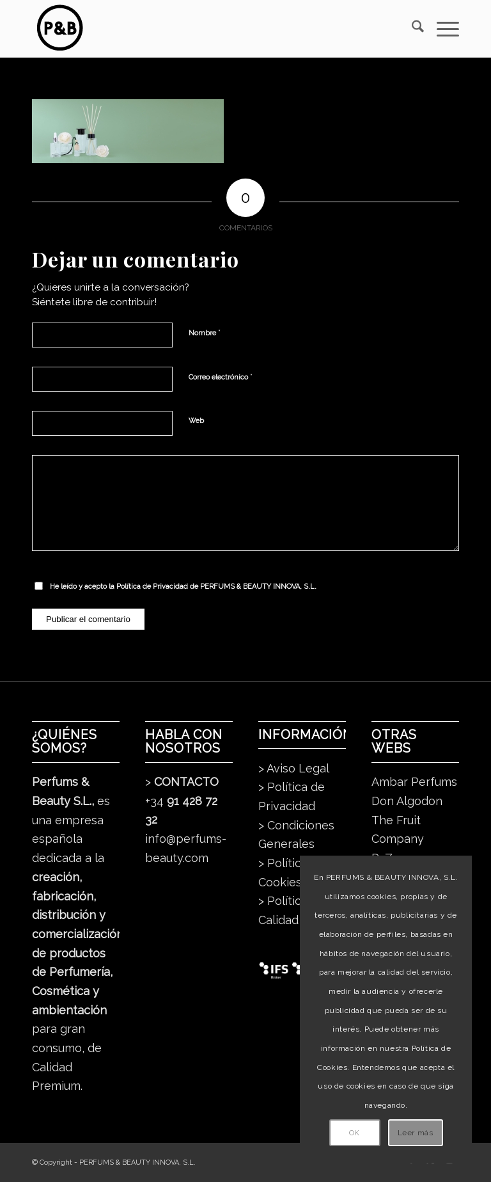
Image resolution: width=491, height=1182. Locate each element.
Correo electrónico (221, 376)
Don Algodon (406, 801)
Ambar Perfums (414, 781)
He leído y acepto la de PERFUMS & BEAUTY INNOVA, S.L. (183, 586)
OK (354, 1132)
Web (196, 421)
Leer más (415, 1132)
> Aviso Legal (293, 768)
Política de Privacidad (152, 586)
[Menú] (441, 29)
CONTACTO (186, 781)
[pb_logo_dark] (59, 29)
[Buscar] (411, 29)
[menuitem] (411, 29)
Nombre (205, 332)
